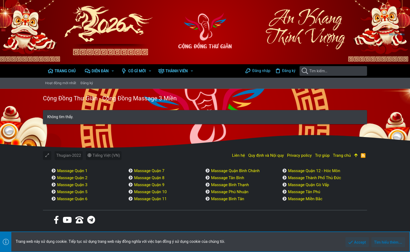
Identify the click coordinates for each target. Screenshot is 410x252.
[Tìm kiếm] (333, 71)
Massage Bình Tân (227, 198)
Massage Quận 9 (149, 184)
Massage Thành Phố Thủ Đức (314, 177)
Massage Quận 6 (72, 198)
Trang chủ (342, 155)
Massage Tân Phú (304, 191)
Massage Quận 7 (149, 170)
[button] (112, 71)
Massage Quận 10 (150, 191)
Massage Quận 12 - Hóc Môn (314, 170)
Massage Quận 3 (72, 184)
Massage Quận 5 (72, 191)
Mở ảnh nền (397, 34)
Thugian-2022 (68, 155)
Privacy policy (299, 155)
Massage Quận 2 (72, 177)
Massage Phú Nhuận (229, 191)
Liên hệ (238, 155)
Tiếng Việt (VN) (104, 155)
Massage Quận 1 (72, 170)
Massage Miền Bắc (305, 198)
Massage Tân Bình (227, 177)
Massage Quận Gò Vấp (308, 184)
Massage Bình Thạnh (230, 184)
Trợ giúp (322, 155)
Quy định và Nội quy (266, 155)
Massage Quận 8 (149, 177)
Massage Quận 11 (150, 198)
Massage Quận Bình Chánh (235, 170)
